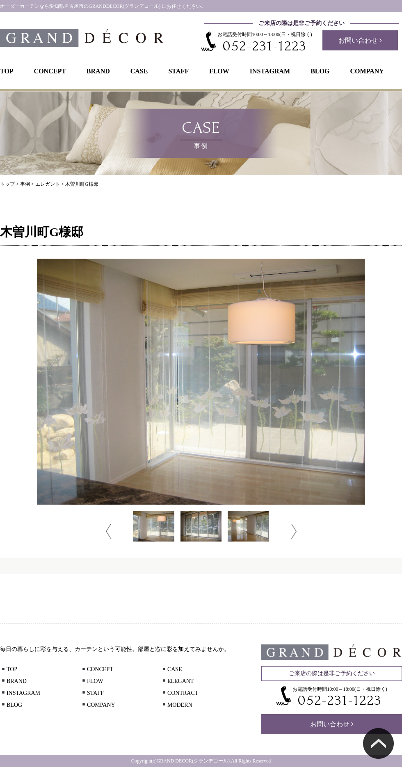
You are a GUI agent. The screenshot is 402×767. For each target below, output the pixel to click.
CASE (139, 71)
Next (294, 531)
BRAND (98, 71)
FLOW (219, 71)
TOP (7, 71)
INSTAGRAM (270, 71)
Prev (108, 531)
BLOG (320, 71)
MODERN (176, 705)
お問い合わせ (360, 40)
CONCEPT (50, 71)
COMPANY (367, 71)
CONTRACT (179, 693)
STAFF (178, 71)
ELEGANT (177, 681)
